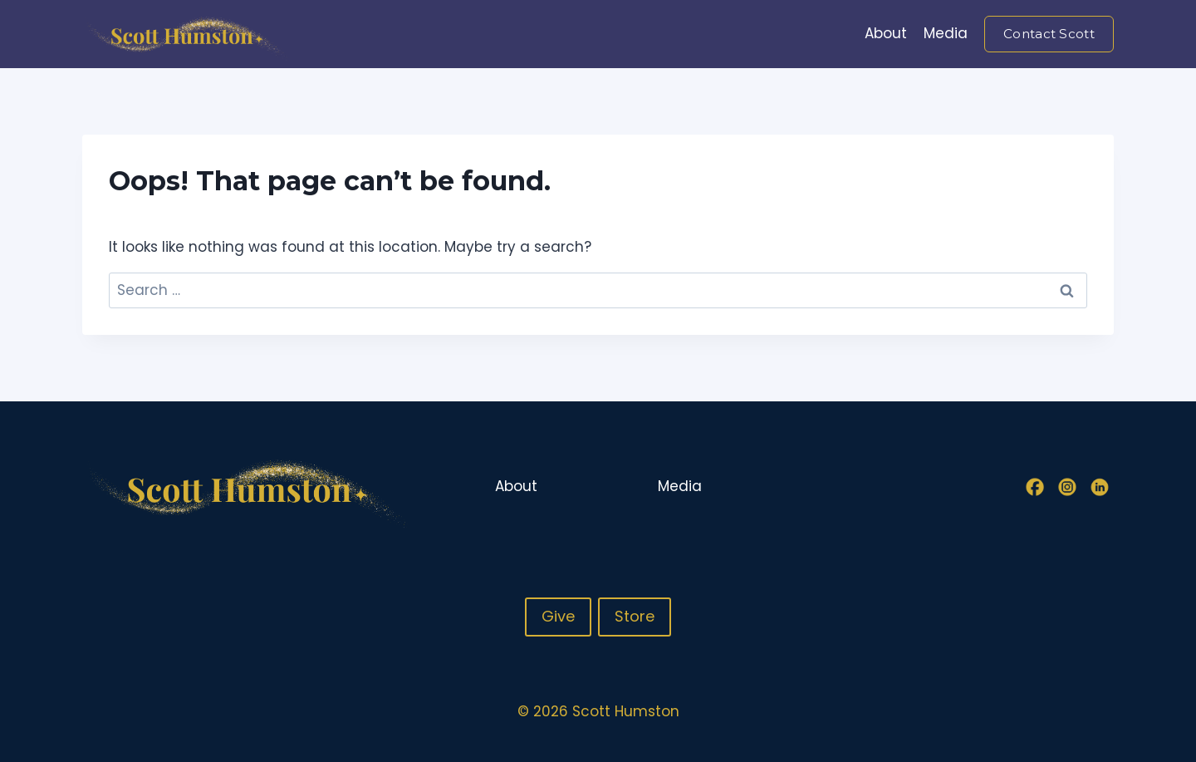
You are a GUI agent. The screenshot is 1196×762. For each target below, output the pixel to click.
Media (946, 33)
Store (634, 616)
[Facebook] (1035, 487)
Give (558, 616)
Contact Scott (1049, 34)
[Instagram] (1067, 487)
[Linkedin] (1100, 487)
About (886, 33)
